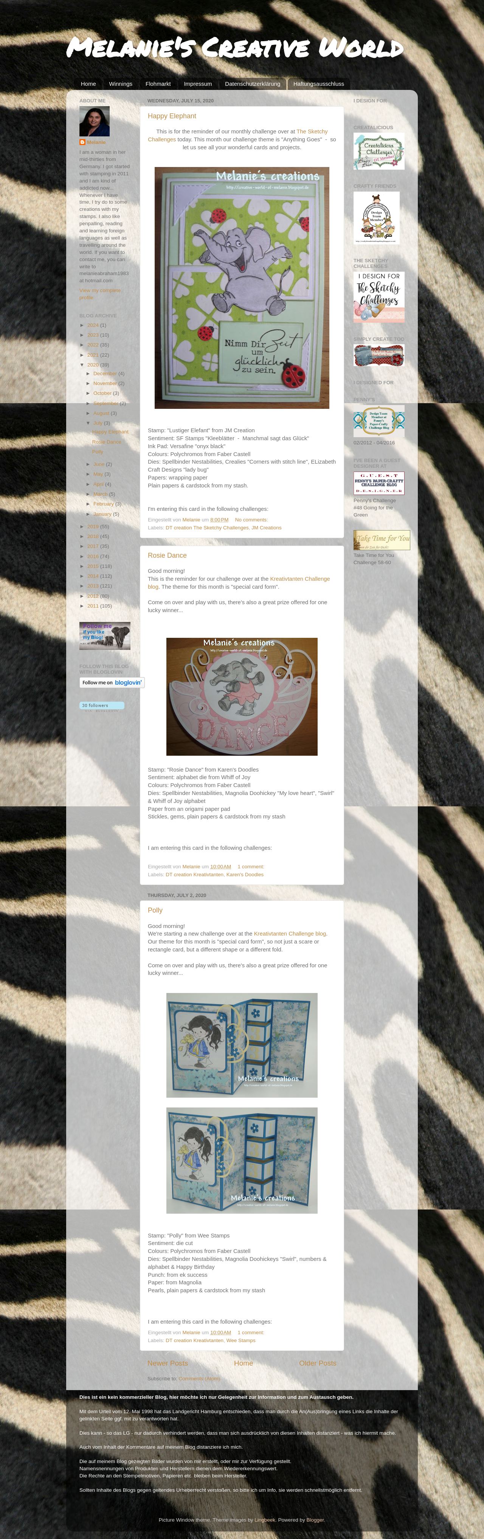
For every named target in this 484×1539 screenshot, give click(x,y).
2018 (93, 536)
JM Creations (266, 528)
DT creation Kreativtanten (194, 874)
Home (88, 83)
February (104, 504)
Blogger (315, 1520)
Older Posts (318, 1363)
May (98, 474)
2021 (93, 355)
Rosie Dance (167, 555)
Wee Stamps (241, 1340)
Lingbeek (264, 1520)
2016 (93, 556)
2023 (93, 335)
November (105, 383)
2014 (93, 576)
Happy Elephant (172, 116)
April (99, 484)
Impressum (198, 83)
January (103, 514)
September (106, 403)
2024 (93, 325)
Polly (155, 910)
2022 (93, 345)
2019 (93, 526)
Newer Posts (167, 1363)
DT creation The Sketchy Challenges (207, 528)
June (99, 464)
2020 (93, 365)
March (101, 494)
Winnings (121, 83)
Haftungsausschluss (318, 83)
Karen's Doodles (245, 874)
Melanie (96, 142)
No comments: (252, 520)
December (105, 373)
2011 (93, 606)
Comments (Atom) (199, 1378)
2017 (93, 546)
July (98, 423)
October (103, 393)
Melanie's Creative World (234, 46)
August (102, 413)
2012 (93, 596)
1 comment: (252, 866)
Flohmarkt (158, 83)
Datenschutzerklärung (252, 83)
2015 (93, 566)
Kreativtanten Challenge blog (290, 934)
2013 (93, 586)
